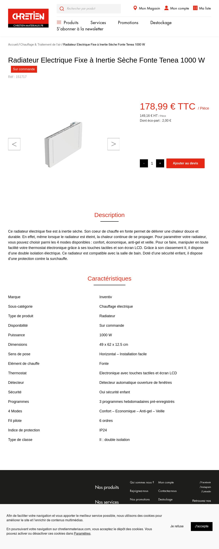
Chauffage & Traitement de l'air (40, 44)
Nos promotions (140, 499)
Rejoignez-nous (139, 490)
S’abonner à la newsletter (80, 29)
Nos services (107, 502)
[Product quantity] (152, 163)
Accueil (13, 44)
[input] (89, 8)
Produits (71, 23)
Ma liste (205, 8)
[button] (14, 144)
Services (98, 23)
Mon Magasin (149, 8)
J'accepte (201, 526)
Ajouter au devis (185, 163)
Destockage (161, 23)
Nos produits (107, 487)
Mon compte (179, 8)
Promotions (128, 23)
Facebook (205, 482)
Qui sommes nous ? (142, 482)
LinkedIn (206, 491)
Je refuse (177, 526)
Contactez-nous (167, 490)
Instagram (205, 487)
